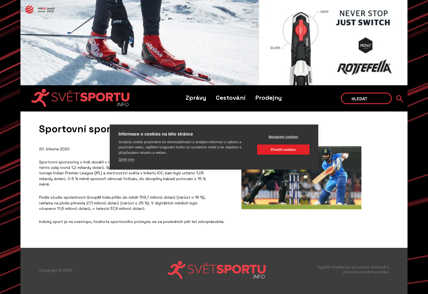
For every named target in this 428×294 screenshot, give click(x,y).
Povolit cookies (283, 149)
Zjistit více (126, 159)
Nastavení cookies (283, 137)
